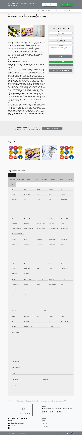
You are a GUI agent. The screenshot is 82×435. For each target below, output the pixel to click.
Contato (67, 10)
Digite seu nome (60, 31)
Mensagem (60, 45)
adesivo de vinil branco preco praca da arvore (47, 14)
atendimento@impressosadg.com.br (16, 423)
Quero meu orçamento (52, 128)
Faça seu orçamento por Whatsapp (66, 4)
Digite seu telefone (61, 40)
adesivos (22, 14)
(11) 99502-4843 (12, 422)
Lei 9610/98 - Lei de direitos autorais (57, 401)
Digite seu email (60, 35)
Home (37, 10)
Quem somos (46, 10)
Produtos (56, 10)
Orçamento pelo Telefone (61, 65)
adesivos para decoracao (31, 14)
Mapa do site (45, 428)
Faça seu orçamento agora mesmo (49, 4)
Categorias (16, 14)
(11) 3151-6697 (11, 420)
